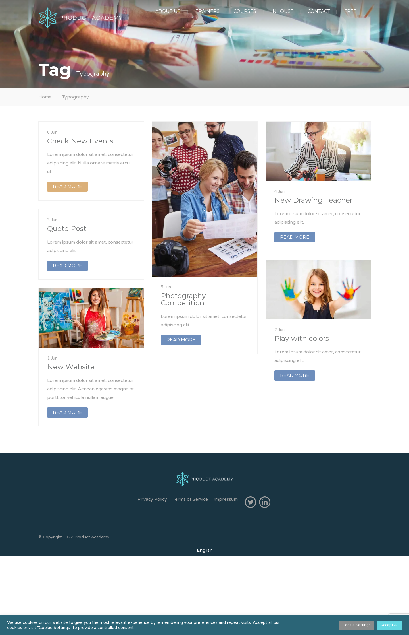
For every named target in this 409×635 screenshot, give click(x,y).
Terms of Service (190, 499)
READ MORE (67, 186)
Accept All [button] (389, 625)
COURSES (244, 11)
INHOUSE (282, 11)
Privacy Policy (152, 499)
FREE (350, 11)
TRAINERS (207, 11)
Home (44, 97)
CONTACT (319, 11)
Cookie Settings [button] (357, 625)
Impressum (226, 499)
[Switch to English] (204, 550)
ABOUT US (167, 11)
